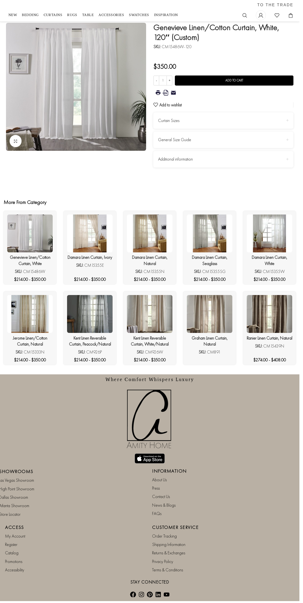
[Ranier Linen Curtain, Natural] (269, 314)
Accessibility (14, 570)
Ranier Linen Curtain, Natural (269, 338)
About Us (159, 479)
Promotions (13, 561)
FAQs (156, 513)
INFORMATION (169, 471)
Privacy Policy (162, 561)
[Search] (245, 15)
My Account (15, 536)
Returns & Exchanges (168, 553)
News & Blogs (164, 505)
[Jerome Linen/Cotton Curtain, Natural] (30, 314)
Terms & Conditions (167, 570)
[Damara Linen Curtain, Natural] (149, 233)
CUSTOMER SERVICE (175, 527)
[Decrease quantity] (156, 80)
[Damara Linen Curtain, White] (269, 233)
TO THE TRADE (275, 5)
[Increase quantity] (169, 80)
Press (156, 488)
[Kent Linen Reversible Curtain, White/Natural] (149, 314)
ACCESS (14, 527)
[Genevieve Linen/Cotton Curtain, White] (30, 233)
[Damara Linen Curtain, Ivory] (90, 233)
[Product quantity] (162, 80)
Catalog (11, 553)
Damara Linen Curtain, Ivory (90, 257)
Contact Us (161, 496)
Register (11, 544)
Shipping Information (168, 544)
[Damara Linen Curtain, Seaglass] (209, 233)
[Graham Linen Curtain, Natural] (209, 314)
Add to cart (234, 80)
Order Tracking (164, 536)
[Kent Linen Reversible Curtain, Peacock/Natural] (90, 314)
